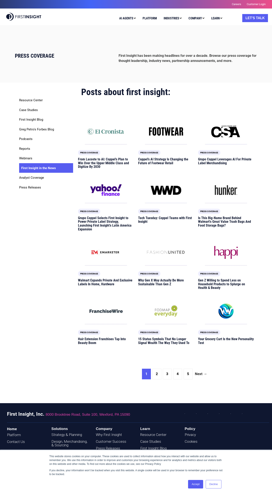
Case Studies (28, 110)
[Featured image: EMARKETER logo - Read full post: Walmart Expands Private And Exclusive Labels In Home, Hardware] (106, 252)
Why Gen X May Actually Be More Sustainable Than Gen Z (161, 282)
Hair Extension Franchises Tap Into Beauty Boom (102, 341)
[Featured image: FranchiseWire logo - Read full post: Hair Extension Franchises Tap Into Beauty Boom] (106, 311)
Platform (14, 435)
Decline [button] (213, 484)
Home (12, 429)
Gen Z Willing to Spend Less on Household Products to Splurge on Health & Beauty (221, 284)
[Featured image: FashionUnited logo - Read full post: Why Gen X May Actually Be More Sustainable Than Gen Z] (166, 252)
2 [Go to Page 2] (157, 374)
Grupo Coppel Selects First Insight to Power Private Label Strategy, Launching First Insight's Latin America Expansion (105, 223)
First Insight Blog (31, 119)
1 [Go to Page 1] (146, 374)
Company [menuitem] (195, 18)
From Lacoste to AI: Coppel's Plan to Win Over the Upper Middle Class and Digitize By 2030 (103, 163)
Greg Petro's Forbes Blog (36, 129)
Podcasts (26, 139)
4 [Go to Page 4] (178, 374)
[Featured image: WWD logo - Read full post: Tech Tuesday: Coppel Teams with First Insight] (166, 190)
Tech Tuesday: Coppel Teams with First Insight (165, 220)
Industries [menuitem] (171, 18)
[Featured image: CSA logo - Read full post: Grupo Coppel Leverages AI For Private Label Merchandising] (226, 131)
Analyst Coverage (31, 178)
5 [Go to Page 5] (188, 374)
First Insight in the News (38, 168)
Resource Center (31, 100)
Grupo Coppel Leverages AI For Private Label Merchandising (224, 161)
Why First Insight (109, 435)
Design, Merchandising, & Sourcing (69, 443)
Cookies (191, 441)
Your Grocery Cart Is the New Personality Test (226, 341)
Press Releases (30, 187)
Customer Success (111, 441)
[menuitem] (126, 19)
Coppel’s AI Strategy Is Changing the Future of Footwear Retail (163, 161)
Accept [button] (196, 484)
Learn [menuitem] (215, 18)
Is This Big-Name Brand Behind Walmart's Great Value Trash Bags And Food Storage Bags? (224, 221)
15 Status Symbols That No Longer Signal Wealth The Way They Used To (163, 341)
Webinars (25, 158)
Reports (24, 149)
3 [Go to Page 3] (167, 374)
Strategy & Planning (66, 435)
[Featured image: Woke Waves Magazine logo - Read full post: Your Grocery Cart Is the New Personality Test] (226, 311)
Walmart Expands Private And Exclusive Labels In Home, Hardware (105, 282)
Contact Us (16, 442)
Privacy (190, 435)
